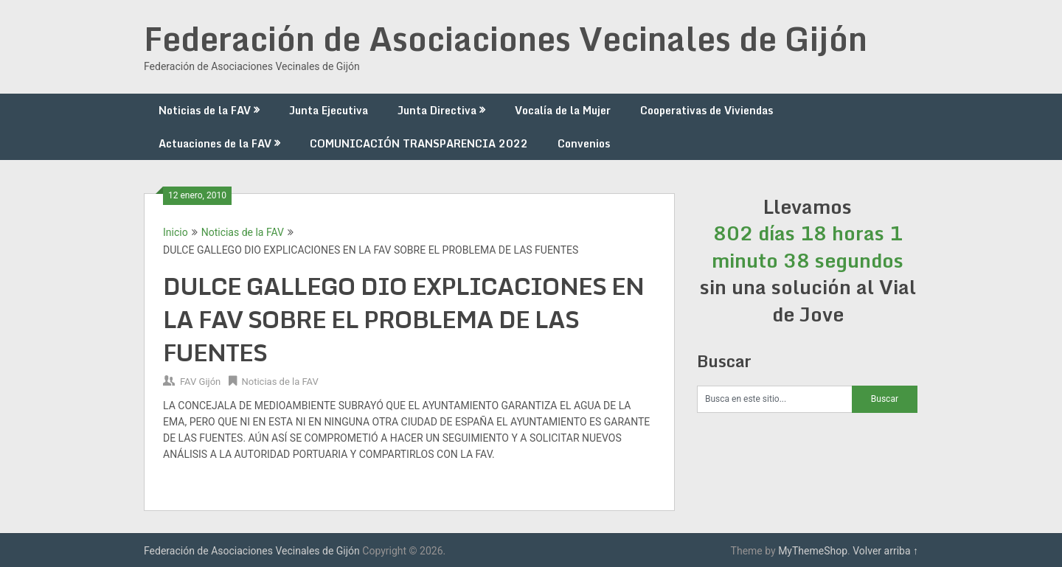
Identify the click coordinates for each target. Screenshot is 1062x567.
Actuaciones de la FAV (215, 143)
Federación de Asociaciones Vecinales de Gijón (505, 38)
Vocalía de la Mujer (563, 110)
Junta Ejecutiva (328, 110)
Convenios (584, 143)
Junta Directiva (437, 110)
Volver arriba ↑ (885, 551)
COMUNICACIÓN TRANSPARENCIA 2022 (419, 143)
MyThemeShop (812, 551)
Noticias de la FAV (205, 110)
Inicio (175, 232)
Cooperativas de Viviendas (706, 110)
